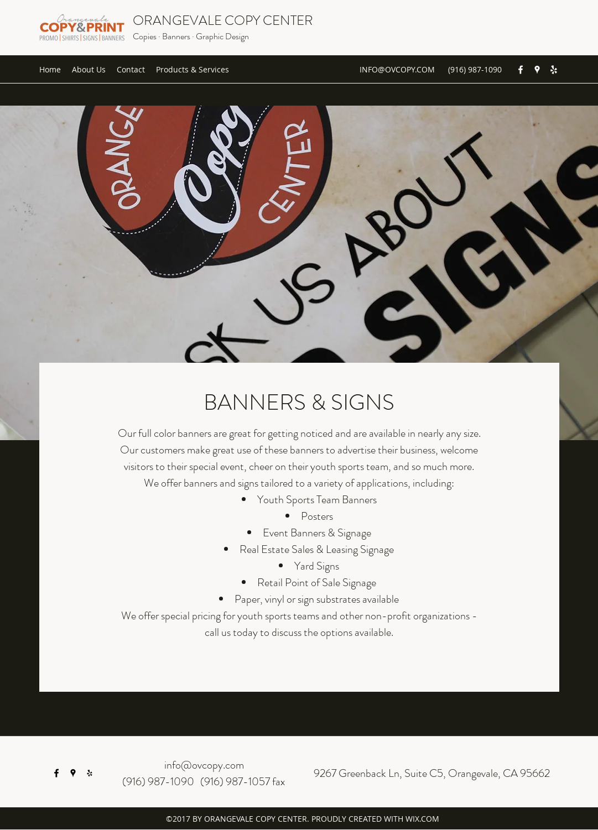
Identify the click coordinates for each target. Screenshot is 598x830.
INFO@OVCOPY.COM (397, 69)
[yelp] (553, 69)
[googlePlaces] (537, 69)
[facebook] (520, 69)
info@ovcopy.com (204, 765)
